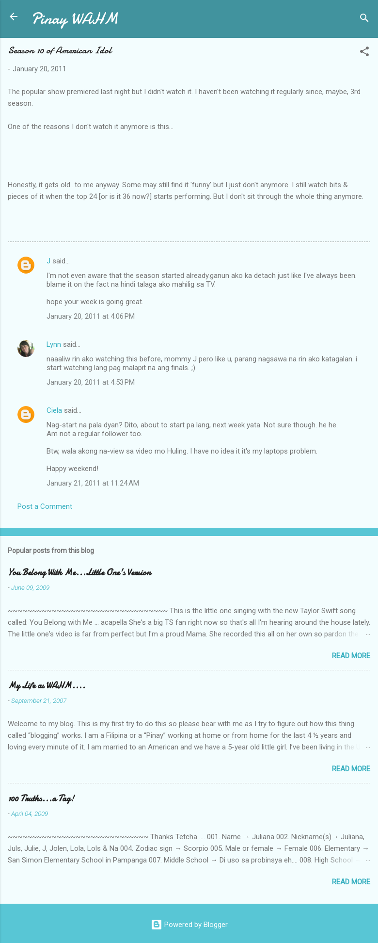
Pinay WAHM (74, 19)
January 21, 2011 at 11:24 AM (93, 483)
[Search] (364, 19)
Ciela (54, 410)
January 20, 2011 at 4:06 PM (91, 316)
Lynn (54, 344)
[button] (364, 53)
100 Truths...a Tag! (41, 799)
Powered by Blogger (189, 924)
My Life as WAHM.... (46, 686)
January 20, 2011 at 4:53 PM (91, 382)
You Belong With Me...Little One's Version (79, 573)
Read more (351, 655)
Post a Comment (44, 506)
